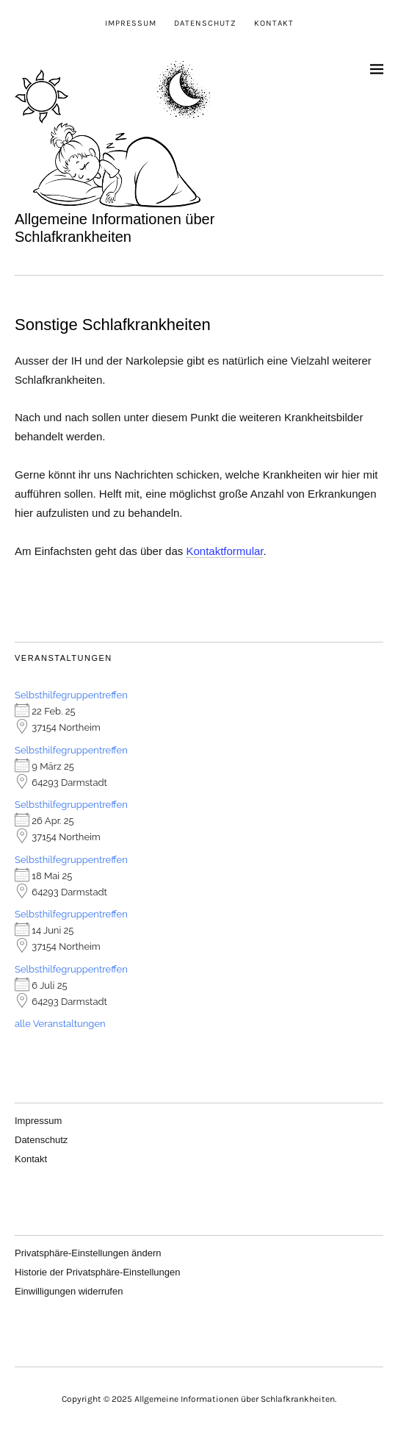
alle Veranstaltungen (60, 1023)
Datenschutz (205, 23)
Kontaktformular (224, 551)
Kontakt (274, 23)
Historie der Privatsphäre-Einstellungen (97, 1272)
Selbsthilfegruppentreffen (71, 695)
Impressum (130, 23)
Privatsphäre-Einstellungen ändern (88, 1253)
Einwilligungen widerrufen (69, 1291)
